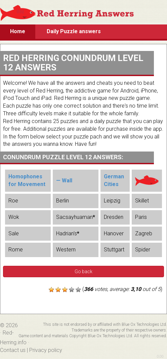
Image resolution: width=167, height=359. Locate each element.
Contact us (13, 350)
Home (17, 31)
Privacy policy (45, 350)
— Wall (64, 180)
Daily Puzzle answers (74, 31)
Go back (83, 271)
